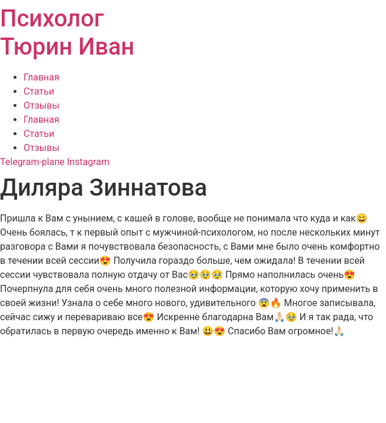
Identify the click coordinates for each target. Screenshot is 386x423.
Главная (41, 77)
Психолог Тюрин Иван (67, 33)
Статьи (39, 91)
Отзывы (41, 105)
